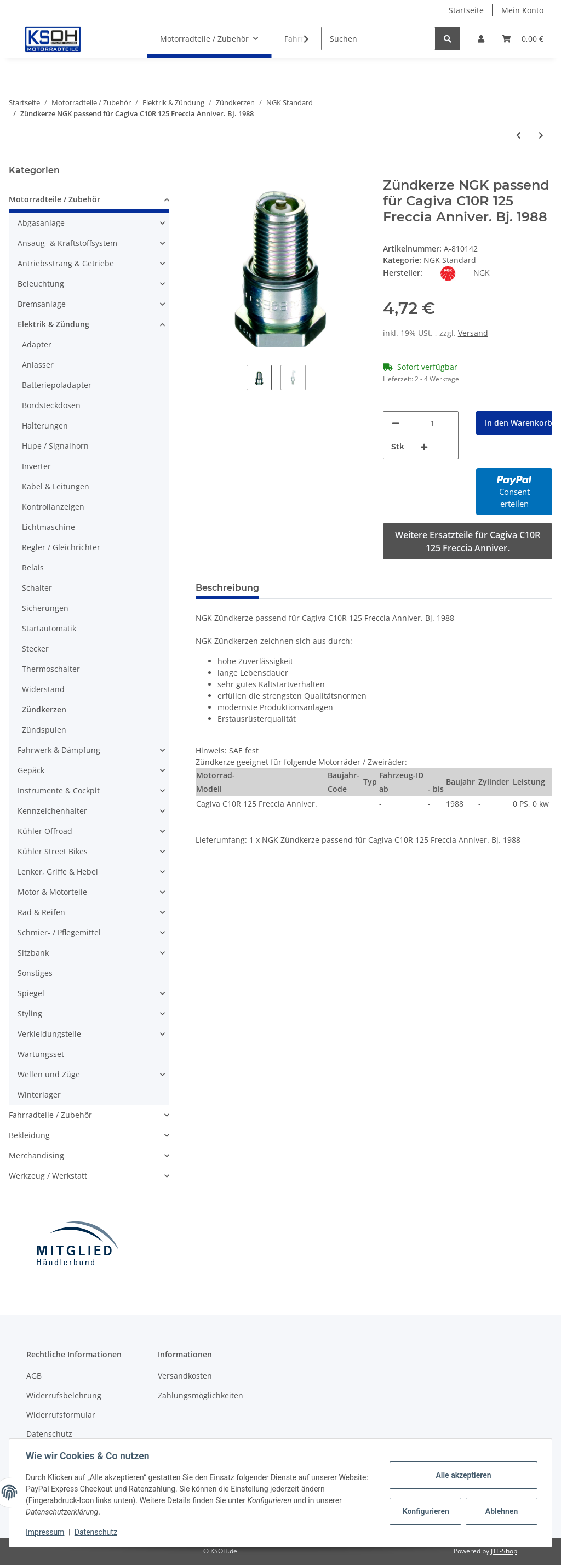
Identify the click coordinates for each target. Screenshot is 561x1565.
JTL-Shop (504, 1551)
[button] (481, 39)
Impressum (46, 1532)
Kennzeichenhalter (52, 811)
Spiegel (31, 993)
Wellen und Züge (49, 1074)
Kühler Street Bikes (53, 851)
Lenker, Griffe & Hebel (58, 871)
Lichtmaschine (48, 527)
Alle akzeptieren (462, 1475)
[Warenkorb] (522, 39)
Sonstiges (35, 973)
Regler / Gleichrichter (61, 547)
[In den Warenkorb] (204, 171)
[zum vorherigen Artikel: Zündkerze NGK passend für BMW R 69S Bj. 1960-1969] (518, 135)
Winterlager (39, 1094)
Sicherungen (45, 608)
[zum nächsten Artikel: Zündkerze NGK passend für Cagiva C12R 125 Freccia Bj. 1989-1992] (541, 135)
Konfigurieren (425, 1511)
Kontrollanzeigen (53, 506)
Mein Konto (522, 10)
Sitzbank (33, 952)
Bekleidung (29, 1135)
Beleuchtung (41, 283)
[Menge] (433, 423)
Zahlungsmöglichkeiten (200, 1395)
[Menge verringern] (395, 423)
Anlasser (38, 364)
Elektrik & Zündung (53, 324)
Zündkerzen (44, 709)
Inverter (36, 466)
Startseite (466, 10)
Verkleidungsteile (49, 1034)
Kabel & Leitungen (55, 486)
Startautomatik (49, 628)
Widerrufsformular (60, 1414)
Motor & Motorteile (52, 892)
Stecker (35, 648)
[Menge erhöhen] (424, 447)
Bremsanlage (42, 304)
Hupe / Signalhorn (55, 446)
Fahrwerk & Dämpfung (59, 750)
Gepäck (31, 770)
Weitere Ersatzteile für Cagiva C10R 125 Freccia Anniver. (467, 541)
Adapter (36, 344)
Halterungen (45, 425)
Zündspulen (44, 729)
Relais (33, 567)
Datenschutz (49, 1434)
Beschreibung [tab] (227, 587)
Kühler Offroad (45, 831)
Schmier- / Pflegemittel (59, 932)
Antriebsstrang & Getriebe (66, 263)
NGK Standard (449, 260)
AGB (34, 1375)
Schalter (37, 587)
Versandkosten (185, 1375)
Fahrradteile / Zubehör (50, 1115)
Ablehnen (500, 1511)
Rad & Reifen (41, 912)
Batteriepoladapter (56, 385)
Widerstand (43, 689)
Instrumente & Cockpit (59, 790)
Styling (30, 1013)
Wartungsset (41, 1054)
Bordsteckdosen (51, 405)
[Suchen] (378, 38)
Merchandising (36, 1155)
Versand (473, 333)
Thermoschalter (51, 669)
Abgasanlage (41, 223)
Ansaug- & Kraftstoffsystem (67, 243)
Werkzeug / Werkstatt (48, 1175)
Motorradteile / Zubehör (54, 199)
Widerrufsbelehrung (63, 1395)
